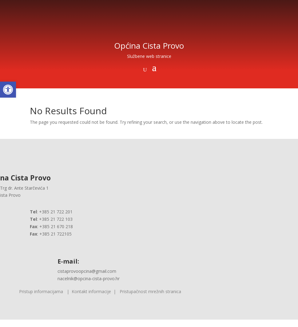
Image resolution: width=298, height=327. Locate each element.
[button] (8, 90)
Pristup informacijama (41, 291)
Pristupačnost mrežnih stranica (150, 291)
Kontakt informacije (91, 291)
